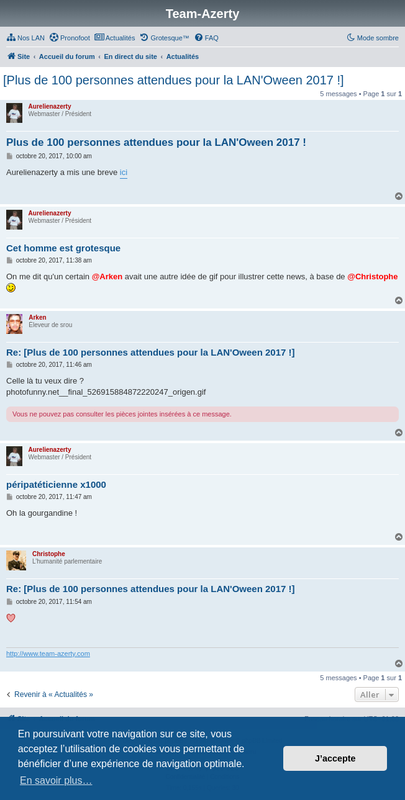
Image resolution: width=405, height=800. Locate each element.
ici (123, 172)
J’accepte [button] (335, 758)
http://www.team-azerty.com (48, 653)
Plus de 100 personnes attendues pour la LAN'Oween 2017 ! (156, 142)
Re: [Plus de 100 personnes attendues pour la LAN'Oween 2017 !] (150, 352)
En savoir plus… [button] (56, 780)
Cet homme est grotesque (63, 248)
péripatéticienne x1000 (56, 484)
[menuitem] (25, 37)
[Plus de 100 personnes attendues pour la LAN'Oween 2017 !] (173, 80)
